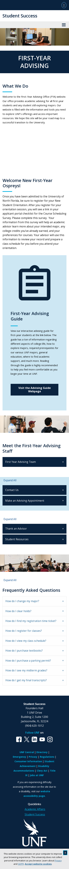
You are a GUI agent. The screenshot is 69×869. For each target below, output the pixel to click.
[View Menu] (63, 24)
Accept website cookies (38, 863)
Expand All (10, 480)
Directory (42, 752)
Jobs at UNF (37, 775)
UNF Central (27, 752)
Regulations (47, 756)
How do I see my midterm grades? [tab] (26, 670)
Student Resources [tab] (17, 539)
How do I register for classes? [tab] (23, 631)
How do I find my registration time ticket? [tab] (30, 621)
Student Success (20, 16)
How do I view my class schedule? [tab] (25, 641)
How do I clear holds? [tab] (18, 611)
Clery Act (42, 770)
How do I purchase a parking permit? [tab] (28, 660)
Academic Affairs (35, 809)
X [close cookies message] (65, 853)
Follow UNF (32, 732)
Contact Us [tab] (12, 490)
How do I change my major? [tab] (22, 601)
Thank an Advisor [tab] (16, 528)
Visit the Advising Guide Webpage (34, 389)
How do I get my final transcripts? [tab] (26, 680)
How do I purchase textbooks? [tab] (24, 650)
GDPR (21, 863)
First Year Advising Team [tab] (20, 462)
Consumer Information (28, 761)
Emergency (19, 756)
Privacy (58, 860)
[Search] (63, 5)
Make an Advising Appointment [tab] (24, 500)
